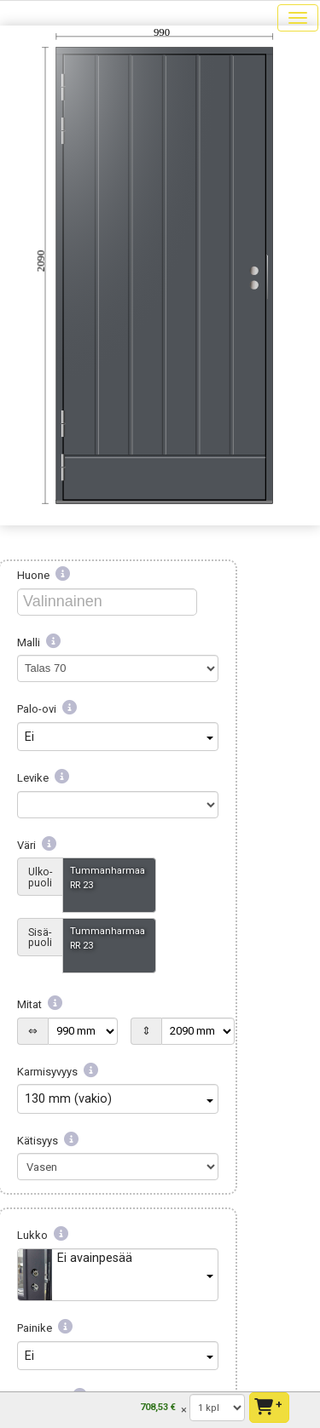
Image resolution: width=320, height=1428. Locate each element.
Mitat (39, 1004)
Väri (36, 845)
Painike (45, 1328)
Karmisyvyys (57, 1071)
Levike (43, 777)
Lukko (42, 1235)
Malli (39, 642)
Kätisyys (48, 1140)
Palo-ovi (47, 709)
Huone (43, 575)
